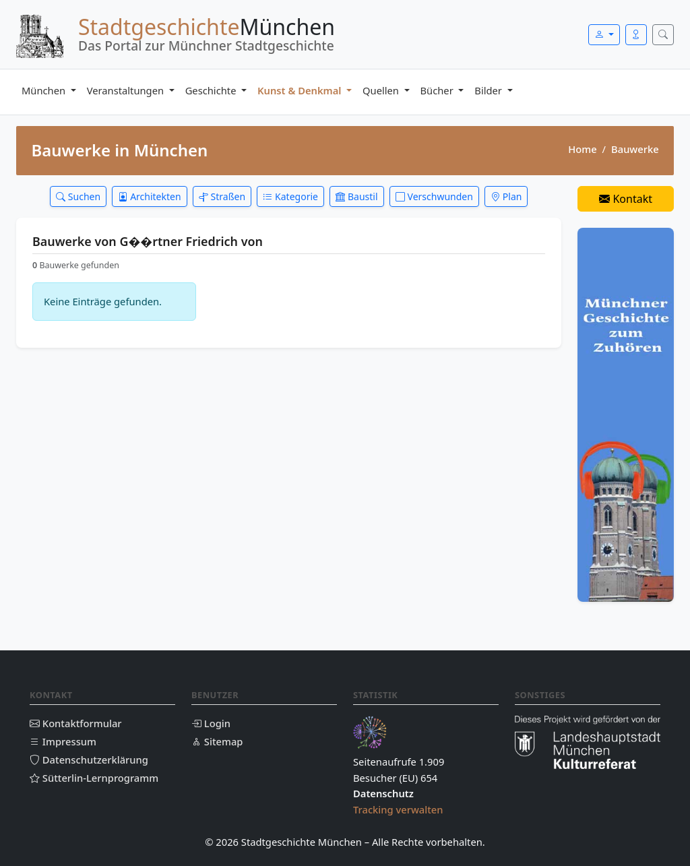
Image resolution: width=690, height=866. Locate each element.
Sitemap (217, 741)
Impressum (63, 741)
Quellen (382, 90)
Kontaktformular (76, 723)
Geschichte (212, 90)
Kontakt (625, 198)
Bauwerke (635, 149)
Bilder (489, 90)
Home (582, 149)
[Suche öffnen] (663, 34)
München (45, 90)
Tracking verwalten (398, 809)
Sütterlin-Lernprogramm (94, 777)
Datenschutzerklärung (89, 759)
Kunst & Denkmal (300, 90)
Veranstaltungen (126, 90)
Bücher (438, 90)
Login (210, 723)
